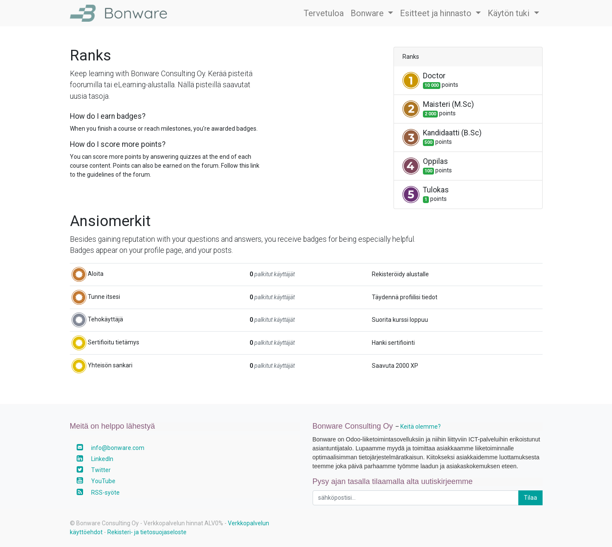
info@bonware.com (117, 447)
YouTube (103, 481)
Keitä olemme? (420, 426)
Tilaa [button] (530, 497)
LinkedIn (102, 458)
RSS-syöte (105, 492)
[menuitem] (323, 13)
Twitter (101, 470)
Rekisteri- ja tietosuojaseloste (147, 532)
